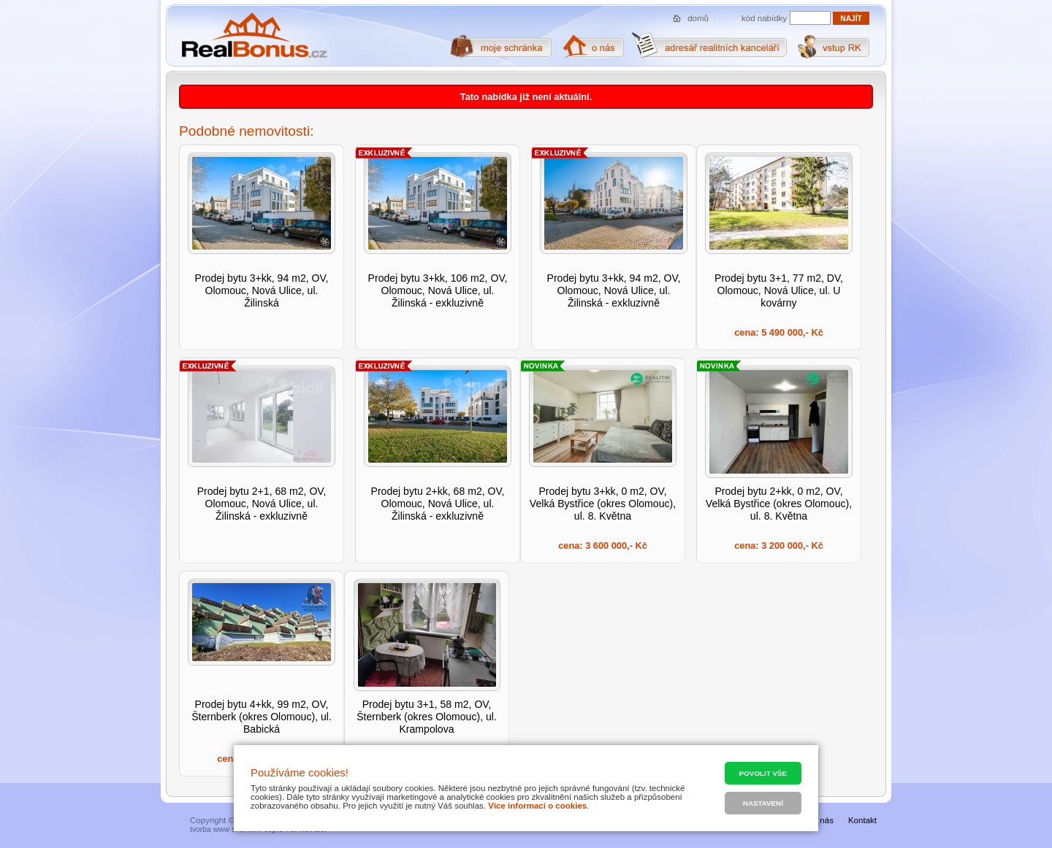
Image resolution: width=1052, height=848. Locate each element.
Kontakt (862, 820)
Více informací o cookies (537, 805)
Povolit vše (763, 773)
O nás (822, 820)
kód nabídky (764, 18)
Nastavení (763, 803)
